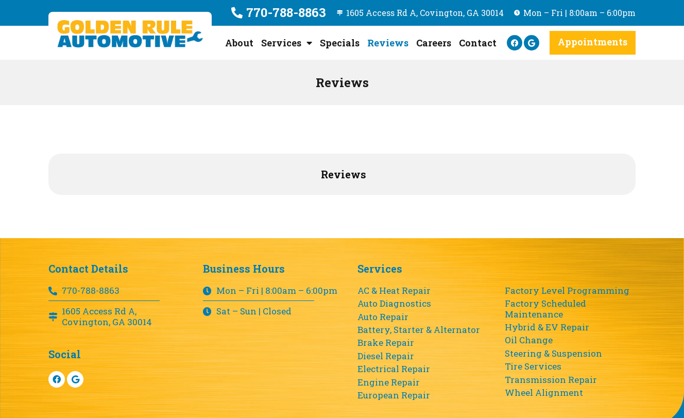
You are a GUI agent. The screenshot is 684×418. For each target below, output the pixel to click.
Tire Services (533, 366)
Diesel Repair (385, 356)
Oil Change (529, 340)
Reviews (387, 43)
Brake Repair (385, 343)
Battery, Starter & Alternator (418, 330)
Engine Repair (388, 382)
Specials (340, 43)
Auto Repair (382, 317)
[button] (593, 43)
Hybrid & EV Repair (547, 327)
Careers (433, 43)
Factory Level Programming (567, 291)
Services (286, 43)
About (239, 43)
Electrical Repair (393, 369)
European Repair (393, 395)
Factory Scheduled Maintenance (545, 309)
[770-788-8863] (232, 13)
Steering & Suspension (553, 353)
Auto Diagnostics (394, 303)
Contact (478, 43)
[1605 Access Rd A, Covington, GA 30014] (336, 13)
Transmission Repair (551, 380)
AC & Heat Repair (394, 291)
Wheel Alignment (544, 393)
